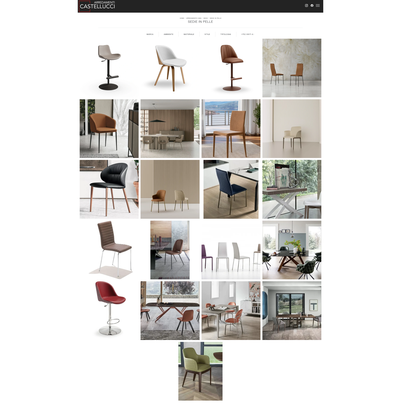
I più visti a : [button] (247, 34)
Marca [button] (150, 34)
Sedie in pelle (215, 18)
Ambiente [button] (168, 34)
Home (182, 18)
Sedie (206, 18)
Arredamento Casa (193, 18)
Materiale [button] (189, 34)
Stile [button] (207, 34)
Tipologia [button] (225, 34)
